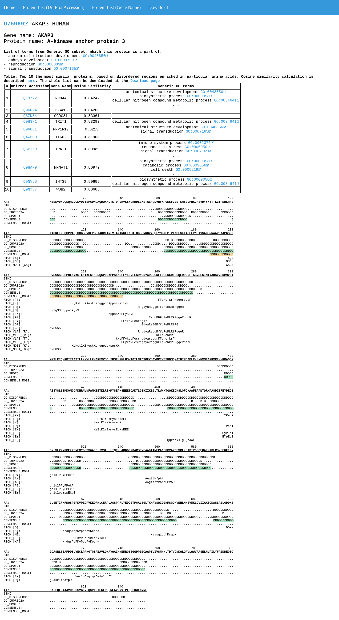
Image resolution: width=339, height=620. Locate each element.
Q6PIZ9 (30, 149)
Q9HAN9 (30, 168)
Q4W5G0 (30, 137)
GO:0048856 (95, 56)
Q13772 (30, 98)
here (30, 81)
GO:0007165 (66, 69)
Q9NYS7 (30, 189)
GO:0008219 (188, 170)
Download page (145, 81)
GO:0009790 (64, 60)
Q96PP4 (30, 110)
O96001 (30, 129)
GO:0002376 (201, 143)
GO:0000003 (50, 64)
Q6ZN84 (30, 116)
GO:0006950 (197, 147)
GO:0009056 (196, 165)
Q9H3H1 (30, 122)
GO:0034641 (226, 100)
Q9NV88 (30, 182)
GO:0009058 (199, 96)
